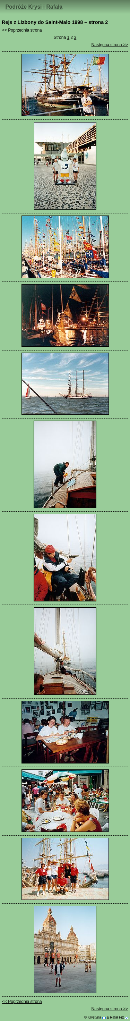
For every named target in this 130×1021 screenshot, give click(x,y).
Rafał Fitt (117, 1017)
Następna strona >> (110, 44)
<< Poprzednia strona (22, 30)
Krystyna (94, 1017)
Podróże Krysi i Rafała (34, 7)
